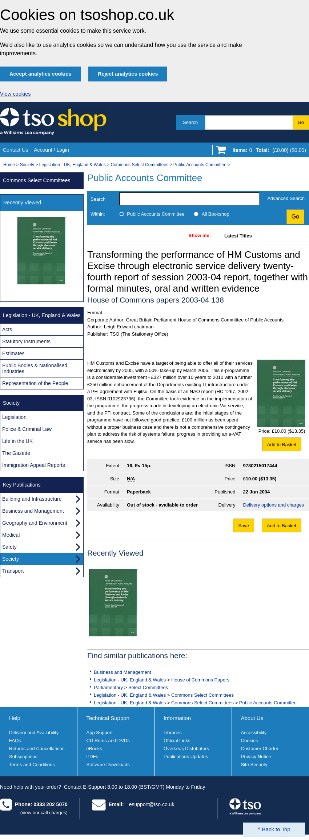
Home (9, 164)
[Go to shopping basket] (267, 151)
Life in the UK (17, 441)
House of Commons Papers (200, 680)
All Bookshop (215, 214)
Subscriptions (23, 756)
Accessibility (254, 732)
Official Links (177, 740)
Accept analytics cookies (40, 74)
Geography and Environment (34, 523)
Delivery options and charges (273, 505)
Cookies (249, 740)
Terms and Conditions (32, 764)
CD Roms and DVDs (108, 740)
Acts (7, 329)
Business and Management (122, 672)
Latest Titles (238, 236)
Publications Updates (186, 756)
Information (177, 718)
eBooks (94, 748)
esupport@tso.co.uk (151, 804)
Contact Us (15, 150)
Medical (11, 535)
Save (243, 525)
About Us (252, 718)
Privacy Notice (256, 756)
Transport (13, 571)
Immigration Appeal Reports (33, 465)
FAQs (15, 740)
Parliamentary (108, 687)
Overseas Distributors (186, 748)
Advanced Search (286, 198)
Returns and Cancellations (36, 748)
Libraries (173, 732)
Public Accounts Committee (199, 164)
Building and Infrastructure (31, 499)
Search (190, 122)
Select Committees (148, 687)
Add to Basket (282, 444)
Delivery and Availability (34, 732)
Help (14, 718)
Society (27, 164)
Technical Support (108, 718)
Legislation (14, 417)
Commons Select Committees (139, 164)
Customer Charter (259, 748)
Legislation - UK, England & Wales (72, 164)
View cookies (15, 94)
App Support (100, 732)
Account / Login (51, 150)
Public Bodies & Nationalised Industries (34, 368)
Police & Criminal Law (27, 429)
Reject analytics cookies (128, 74)
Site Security (254, 764)
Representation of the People (35, 383)
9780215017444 (260, 465)
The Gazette (16, 453)
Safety (9, 547)
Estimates (13, 353)
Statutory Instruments (26, 341)
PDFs (93, 756)
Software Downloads (108, 764)
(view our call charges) (44, 812)
